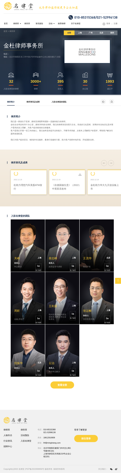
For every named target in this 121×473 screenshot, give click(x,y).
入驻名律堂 (26, 441)
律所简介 (11, 102)
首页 (5, 24)
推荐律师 (57, 24)
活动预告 (25, 435)
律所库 (25, 24)
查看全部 (62, 385)
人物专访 (8, 435)
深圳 (112, 33)
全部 (69, 33)
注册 (115, 24)
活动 (47, 24)
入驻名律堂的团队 (59, 102)
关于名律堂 (70, 24)
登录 (108, 24)
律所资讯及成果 (33, 102)
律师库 (15, 24)
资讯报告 (36, 24)
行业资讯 (8, 441)
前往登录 (86, 438)
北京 (101, 33)
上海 (80, 33)
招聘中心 (8, 446)
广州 (91, 33)
